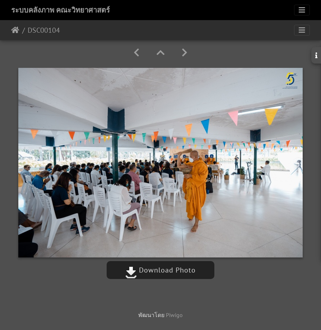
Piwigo (174, 315)
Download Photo (160, 270)
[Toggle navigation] (302, 10)
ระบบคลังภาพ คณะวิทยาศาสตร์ (60, 10)
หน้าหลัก (15, 30)
